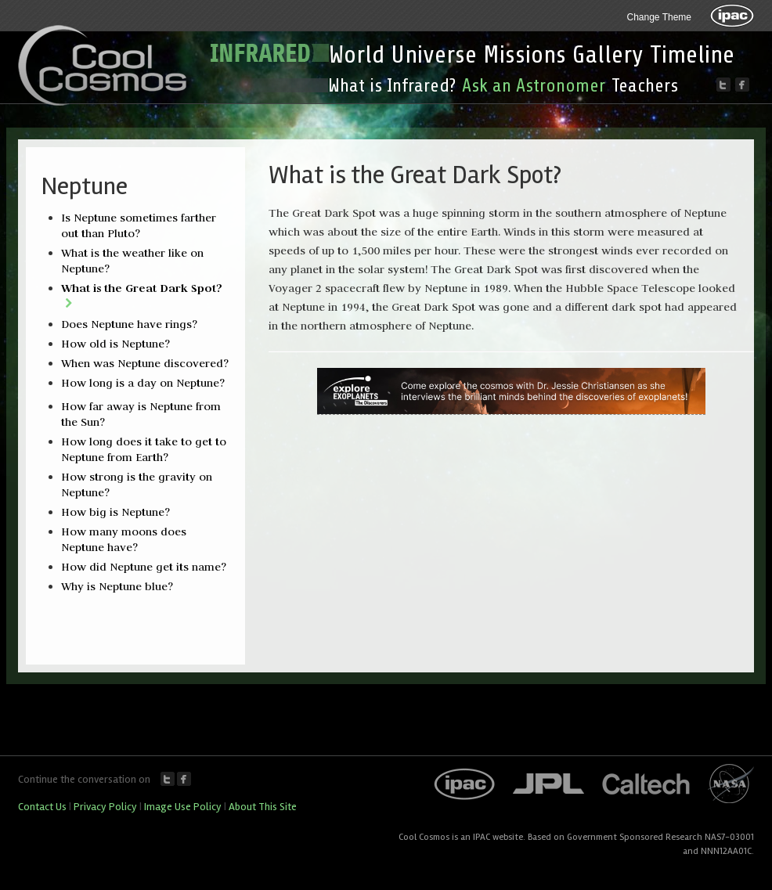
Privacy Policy (105, 806)
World (356, 55)
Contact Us (42, 806)
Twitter (168, 779)
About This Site (263, 806)
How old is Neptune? (115, 344)
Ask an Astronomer (533, 85)
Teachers (644, 85)
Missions (524, 55)
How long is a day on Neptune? (143, 383)
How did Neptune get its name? (143, 567)
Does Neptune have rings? (129, 324)
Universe (434, 55)
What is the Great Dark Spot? (141, 287)
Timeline (692, 55)
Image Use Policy (183, 806)
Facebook (184, 779)
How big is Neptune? (115, 512)
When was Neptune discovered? (145, 363)
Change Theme (659, 17)
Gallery (608, 55)
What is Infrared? (392, 85)
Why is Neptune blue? (117, 586)
